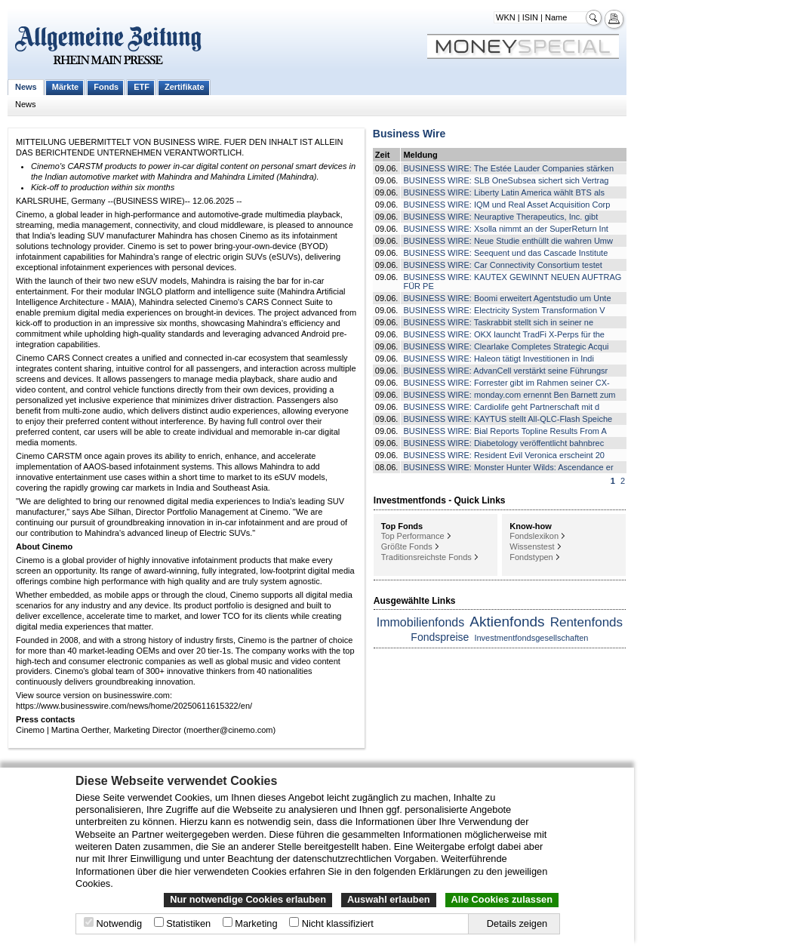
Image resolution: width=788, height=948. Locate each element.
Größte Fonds (406, 546)
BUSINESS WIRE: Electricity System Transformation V (504, 310)
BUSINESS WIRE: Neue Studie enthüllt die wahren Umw (508, 240)
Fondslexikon (534, 535)
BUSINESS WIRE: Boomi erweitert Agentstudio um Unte (507, 298)
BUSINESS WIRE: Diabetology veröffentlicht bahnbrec (503, 443)
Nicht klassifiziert (338, 923)
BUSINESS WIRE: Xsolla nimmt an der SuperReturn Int (505, 228)
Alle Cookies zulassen (502, 899)
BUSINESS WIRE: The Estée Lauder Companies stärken (508, 168)
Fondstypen (531, 557)
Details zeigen (517, 923)
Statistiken (188, 923)
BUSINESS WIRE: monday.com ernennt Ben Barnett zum (509, 394)
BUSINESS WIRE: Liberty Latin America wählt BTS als (504, 192)
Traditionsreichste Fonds (426, 557)
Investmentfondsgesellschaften (531, 637)
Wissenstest (531, 546)
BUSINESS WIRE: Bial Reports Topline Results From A (504, 431)
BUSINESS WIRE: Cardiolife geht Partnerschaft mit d (501, 406)
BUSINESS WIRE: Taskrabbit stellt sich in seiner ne (498, 322)
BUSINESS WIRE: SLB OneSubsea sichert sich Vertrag (505, 180)
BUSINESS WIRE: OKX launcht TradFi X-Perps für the (504, 334)
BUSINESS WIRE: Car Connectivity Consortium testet (502, 264)
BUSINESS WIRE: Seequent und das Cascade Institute (505, 252)
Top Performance (413, 535)
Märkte (65, 86)
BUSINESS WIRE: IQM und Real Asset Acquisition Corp (506, 204)
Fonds (106, 86)
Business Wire (409, 134)
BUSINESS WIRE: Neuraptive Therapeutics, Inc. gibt (500, 216)
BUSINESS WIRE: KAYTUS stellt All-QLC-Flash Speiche (507, 418)
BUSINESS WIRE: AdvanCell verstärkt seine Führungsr (505, 370)
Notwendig (119, 923)
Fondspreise (440, 637)
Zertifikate (185, 86)
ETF (141, 86)
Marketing (256, 923)
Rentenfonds (586, 622)
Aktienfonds (506, 621)
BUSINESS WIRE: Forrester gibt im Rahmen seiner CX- (506, 382)
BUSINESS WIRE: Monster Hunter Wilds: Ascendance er (508, 467)
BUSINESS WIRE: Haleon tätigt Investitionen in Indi (498, 358)
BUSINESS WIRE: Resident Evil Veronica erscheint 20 (504, 455)
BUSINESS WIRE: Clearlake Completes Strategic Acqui (505, 346)
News (26, 86)
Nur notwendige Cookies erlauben (248, 899)
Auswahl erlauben (388, 899)
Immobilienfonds (421, 622)
